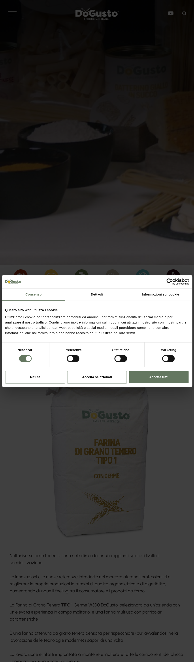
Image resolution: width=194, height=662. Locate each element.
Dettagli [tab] (97, 294)
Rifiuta (35, 377)
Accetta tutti (158, 377)
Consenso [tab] (33, 294)
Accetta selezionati (97, 377)
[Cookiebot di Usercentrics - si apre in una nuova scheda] (169, 281)
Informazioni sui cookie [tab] (160, 294)
